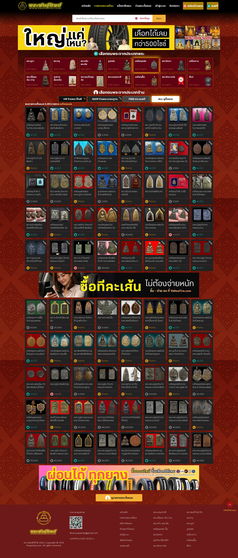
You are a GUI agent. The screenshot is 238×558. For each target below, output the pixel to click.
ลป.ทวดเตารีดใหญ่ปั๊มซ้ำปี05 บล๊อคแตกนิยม (35, 453)
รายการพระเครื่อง (103, 6)
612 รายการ (31, 69)
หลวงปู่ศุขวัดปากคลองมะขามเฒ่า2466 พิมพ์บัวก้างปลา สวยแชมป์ (201, 229)
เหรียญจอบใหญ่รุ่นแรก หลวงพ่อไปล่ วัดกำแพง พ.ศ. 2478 (82, 453)
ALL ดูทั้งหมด (165, 99)
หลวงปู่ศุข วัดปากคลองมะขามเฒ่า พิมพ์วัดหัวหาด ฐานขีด (106, 388)
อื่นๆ (191, 77)
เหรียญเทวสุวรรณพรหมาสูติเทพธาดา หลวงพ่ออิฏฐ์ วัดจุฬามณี (130, 129)
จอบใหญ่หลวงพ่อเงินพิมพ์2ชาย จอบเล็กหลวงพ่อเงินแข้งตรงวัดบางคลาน (59, 355)
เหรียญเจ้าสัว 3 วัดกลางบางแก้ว (33, 193)
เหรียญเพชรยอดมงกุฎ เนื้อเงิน (105, 126)
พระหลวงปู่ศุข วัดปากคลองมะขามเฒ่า (59, 259)
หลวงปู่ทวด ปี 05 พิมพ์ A (34, 160)
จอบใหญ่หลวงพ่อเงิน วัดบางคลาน (154, 226)
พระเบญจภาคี (114, 77)
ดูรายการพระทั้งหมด (119, 497)
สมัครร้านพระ (126, 540)
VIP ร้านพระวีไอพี (72, 99)
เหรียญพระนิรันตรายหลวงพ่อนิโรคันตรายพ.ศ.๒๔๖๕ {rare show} (130, 322)
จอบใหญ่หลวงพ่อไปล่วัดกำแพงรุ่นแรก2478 (202, 320)
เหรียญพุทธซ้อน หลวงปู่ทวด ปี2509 (82, 193)
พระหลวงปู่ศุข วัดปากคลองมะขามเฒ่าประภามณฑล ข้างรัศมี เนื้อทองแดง (202, 262)
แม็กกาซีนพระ (124, 6)
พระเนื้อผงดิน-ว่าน (32, 78)
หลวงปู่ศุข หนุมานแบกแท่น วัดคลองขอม (83, 419)
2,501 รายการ (32, 84)
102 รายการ (194, 84)
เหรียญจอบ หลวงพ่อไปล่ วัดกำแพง (202, 193)
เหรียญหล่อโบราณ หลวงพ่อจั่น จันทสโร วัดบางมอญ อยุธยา (201, 354)
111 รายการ (166, 84)
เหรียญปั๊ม (140, 77)
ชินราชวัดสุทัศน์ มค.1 (154, 191)
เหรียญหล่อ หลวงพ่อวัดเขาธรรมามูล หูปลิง (83, 387)
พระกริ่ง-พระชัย (161, 523)
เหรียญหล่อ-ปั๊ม (160, 529)
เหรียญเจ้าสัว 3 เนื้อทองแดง (177, 193)
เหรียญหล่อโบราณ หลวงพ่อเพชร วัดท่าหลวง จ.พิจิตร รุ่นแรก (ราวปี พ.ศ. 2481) (178, 229)
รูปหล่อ (111, 61)
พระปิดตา (166, 61)
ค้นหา (159, 18)
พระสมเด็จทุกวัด (87, 78)
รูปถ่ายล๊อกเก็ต (58, 78)
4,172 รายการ (194, 69)
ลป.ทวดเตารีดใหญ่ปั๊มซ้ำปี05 (130, 419)
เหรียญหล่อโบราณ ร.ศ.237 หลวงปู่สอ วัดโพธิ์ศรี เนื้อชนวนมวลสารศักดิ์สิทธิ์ (178, 388)
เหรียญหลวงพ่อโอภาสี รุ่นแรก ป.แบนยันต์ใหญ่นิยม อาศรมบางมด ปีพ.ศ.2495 (35, 355)
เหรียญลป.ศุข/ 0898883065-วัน (59, 226)
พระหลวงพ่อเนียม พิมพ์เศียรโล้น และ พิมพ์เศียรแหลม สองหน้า (35, 229)
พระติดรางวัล (168, 77)
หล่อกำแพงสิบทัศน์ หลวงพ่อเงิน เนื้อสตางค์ (129, 227)
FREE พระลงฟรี (137, 99)
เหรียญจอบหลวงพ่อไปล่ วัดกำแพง (178, 319)
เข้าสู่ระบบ (160, 6)
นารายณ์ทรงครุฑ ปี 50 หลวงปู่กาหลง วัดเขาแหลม (178, 161)
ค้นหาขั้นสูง (145, 18)
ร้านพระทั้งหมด (143, 6)
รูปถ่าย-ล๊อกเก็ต (160, 540)
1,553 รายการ (167, 69)
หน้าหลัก (86, 6)
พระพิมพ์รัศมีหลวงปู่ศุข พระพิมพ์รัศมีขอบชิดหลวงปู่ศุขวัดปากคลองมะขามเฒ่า (83, 355)
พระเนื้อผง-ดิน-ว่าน (162, 517)
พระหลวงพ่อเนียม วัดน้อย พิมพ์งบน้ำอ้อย (35, 385)
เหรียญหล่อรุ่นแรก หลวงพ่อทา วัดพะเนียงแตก (177, 261)
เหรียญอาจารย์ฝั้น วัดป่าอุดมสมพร (34, 319)
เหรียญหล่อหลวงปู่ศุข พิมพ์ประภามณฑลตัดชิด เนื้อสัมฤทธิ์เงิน (154, 453)
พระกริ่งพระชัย (84, 62)
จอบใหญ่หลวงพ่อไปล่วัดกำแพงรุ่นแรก (154, 352)
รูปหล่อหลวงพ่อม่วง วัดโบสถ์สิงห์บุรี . (107, 193)
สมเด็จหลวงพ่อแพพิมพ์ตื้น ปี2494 (58, 419)
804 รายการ (86, 84)
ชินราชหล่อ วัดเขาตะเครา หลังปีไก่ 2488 (59, 193)
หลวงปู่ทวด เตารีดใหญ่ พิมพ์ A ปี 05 (129, 385)
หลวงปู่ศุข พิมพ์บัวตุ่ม (59, 384)
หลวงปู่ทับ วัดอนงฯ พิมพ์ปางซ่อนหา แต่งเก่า (59, 453)
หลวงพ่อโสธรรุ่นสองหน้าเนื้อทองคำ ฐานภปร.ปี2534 (154, 320)
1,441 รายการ (113, 69)
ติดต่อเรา (174, 6)
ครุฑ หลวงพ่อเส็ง (105, 317)
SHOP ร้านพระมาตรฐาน (104, 99)
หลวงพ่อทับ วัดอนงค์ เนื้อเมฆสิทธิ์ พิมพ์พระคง (83, 227)
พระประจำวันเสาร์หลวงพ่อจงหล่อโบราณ (82, 261)
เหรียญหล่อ (140, 61)
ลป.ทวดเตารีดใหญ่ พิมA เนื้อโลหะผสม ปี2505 (106, 420)
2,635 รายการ (141, 84)
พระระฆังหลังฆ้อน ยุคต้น (59, 319)
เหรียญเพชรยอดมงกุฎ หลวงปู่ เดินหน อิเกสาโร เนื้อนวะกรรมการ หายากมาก (35, 422)
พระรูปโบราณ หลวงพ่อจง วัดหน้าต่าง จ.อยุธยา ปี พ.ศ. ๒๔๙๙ (178, 355)
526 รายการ (59, 84)
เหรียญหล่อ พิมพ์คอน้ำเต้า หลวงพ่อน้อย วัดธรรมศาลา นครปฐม (106, 262)
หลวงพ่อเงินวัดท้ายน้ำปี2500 (129, 352)
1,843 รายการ (59, 69)
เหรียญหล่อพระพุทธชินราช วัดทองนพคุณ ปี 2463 (202, 387)
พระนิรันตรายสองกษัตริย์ (129, 193)
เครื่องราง (194, 61)
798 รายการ (86, 69)
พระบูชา (30, 61)
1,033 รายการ (113, 84)
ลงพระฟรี (124, 545)
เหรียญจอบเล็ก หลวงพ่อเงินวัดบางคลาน (129, 261)
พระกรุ (57, 61)
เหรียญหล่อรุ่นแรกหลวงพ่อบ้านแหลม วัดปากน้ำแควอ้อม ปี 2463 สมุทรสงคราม (201, 422)
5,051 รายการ (141, 69)
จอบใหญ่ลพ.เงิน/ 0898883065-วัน (106, 226)
